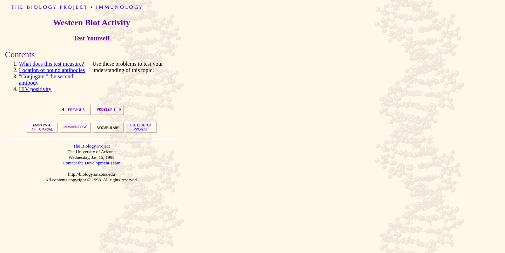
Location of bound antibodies (52, 70)
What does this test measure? (51, 64)
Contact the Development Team (92, 163)
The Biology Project (91, 146)
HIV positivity (35, 89)
